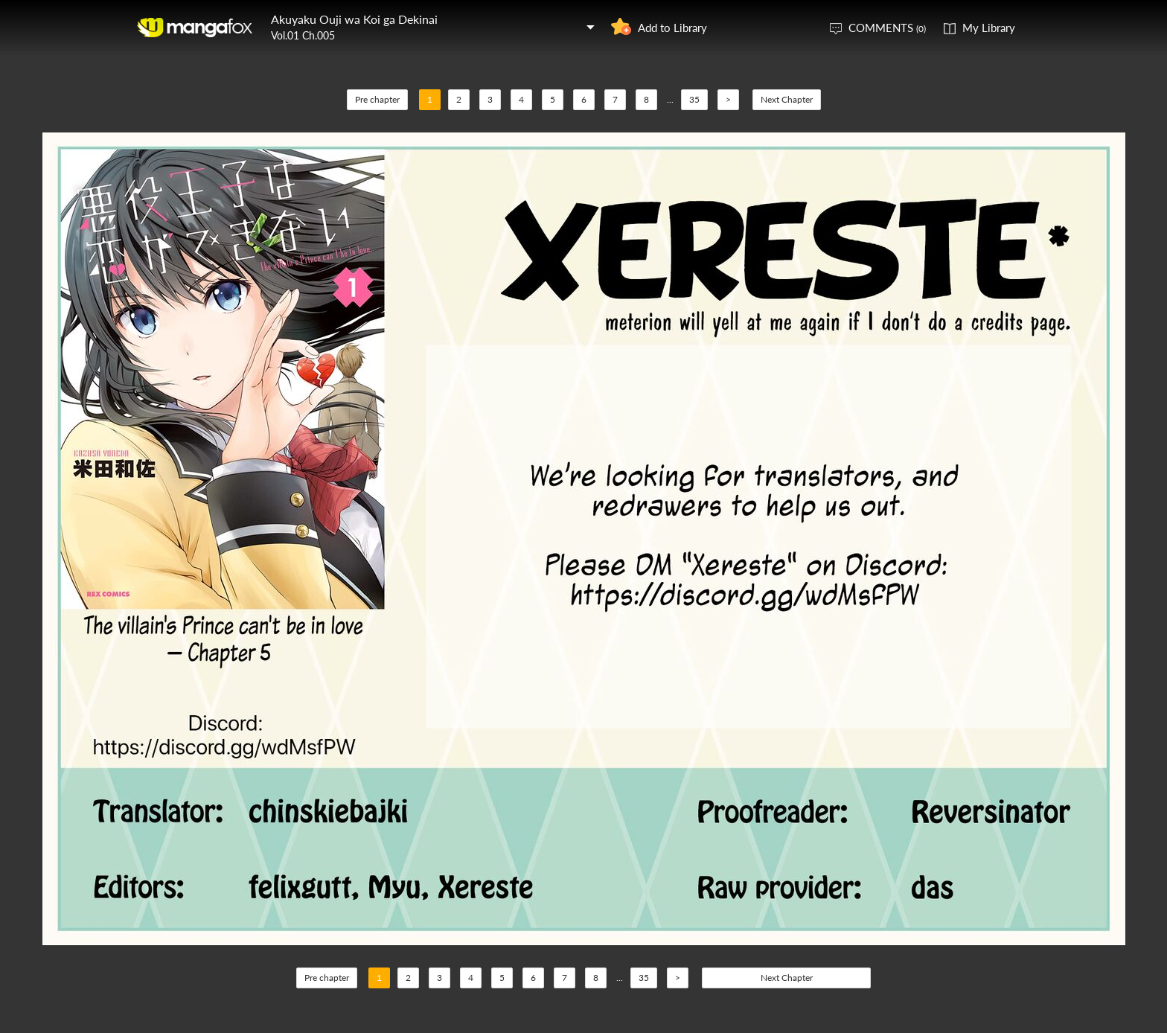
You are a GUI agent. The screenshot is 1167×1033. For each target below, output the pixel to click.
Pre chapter (377, 99)
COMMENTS (887, 27)
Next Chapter (787, 99)
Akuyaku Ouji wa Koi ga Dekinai (354, 19)
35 (694, 99)
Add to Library (672, 27)
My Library (988, 27)
